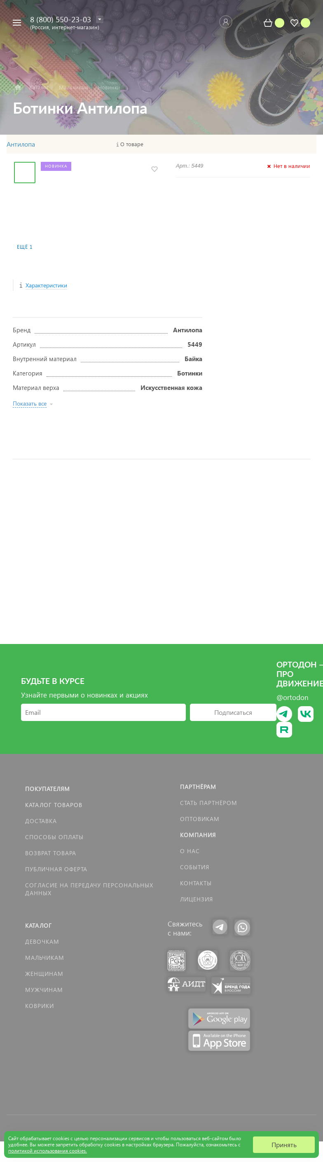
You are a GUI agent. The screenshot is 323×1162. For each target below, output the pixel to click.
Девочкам (42, 941)
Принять (284, 1144)
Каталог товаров (53, 805)
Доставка (41, 821)
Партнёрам (198, 787)
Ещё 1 (25, 247)
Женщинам (44, 974)
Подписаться (233, 712)
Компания (198, 835)
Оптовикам (200, 819)
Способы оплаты (54, 837)
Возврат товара (50, 853)
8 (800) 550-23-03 (60, 19)
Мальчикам (44, 957)
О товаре (131, 144)
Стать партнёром (208, 803)
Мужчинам (44, 990)
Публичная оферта (56, 869)
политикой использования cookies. (47, 1151)
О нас (190, 851)
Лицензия (196, 899)
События (194, 867)
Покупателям (47, 789)
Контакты (196, 883)
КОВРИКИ (39, 1006)
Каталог (38, 925)
